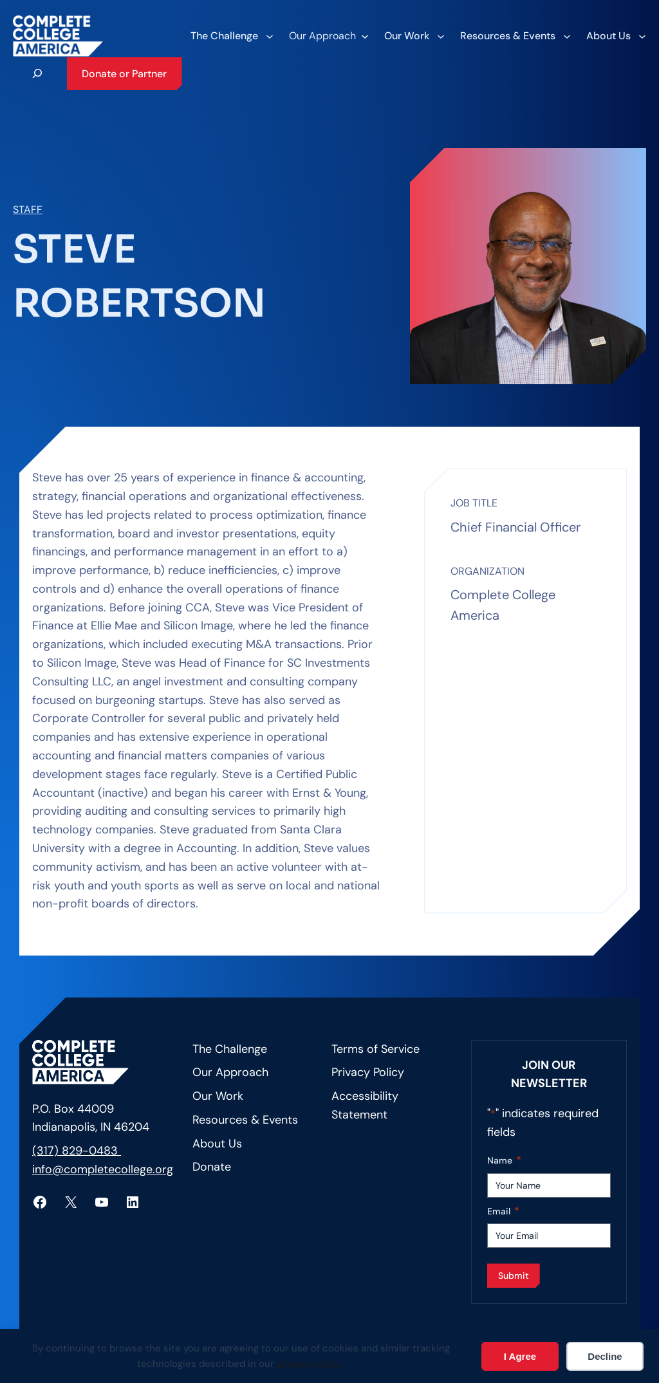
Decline (605, 1356)
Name (504, 1160)
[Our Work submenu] (413, 36)
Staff (27, 209)
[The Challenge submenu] (231, 36)
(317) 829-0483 (76, 1150)
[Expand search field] (37, 73)
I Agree (520, 1356)
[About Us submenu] (615, 36)
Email (503, 1211)
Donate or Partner (124, 73)
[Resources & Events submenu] (515, 36)
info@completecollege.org (102, 1169)
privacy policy (310, 1363)
